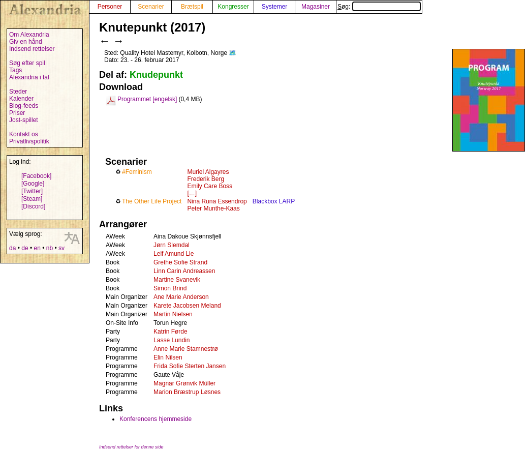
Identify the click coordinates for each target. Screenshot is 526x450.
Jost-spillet (23, 120)
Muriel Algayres (208, 171)
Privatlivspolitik (29, 141)
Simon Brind (170, 288)
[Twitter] (32, 191)
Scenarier (151, 6)
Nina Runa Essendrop (216, 201)
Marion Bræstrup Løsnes (187, 392)
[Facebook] (36, 175)
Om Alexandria (29, 34)
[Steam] (31, 198)
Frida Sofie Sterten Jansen (189, 366)
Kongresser (233, 6)
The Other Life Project (151, 201)
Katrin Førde (170, 331)
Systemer (275, 6)
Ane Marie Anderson (181, 297)
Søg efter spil (27, 63)
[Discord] (33, 206)
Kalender (21, 98)
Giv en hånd (25, 41)
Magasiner (315, 6)
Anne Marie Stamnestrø (185, 348)
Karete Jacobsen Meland (187, 305)
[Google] (32, 183)
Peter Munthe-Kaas (213, 208)
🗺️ (232, 52)
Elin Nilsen (167, 357)
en (37, 248)
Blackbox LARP (274, 201)
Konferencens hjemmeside (155, 419)
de (24, 248)
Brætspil (192, 6)
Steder (18, 91)
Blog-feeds (23, 105)
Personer (110, 6)
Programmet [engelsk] (147, 99)
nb (49, 248)
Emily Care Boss (209, 186)
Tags (15, 70)
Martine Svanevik (176, 279)
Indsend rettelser (31, 48)
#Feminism (137, 171)
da (12, 248)
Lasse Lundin (171, 340)
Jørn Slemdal (171, 245)
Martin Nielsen (173, 314)
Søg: (379, 6)
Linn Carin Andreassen (184, 271)
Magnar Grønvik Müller (184, 383)
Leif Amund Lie (173, 253)
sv (61, 248)
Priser (17, 112)
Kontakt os (23, 134)
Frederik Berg (205, 179)
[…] (192, 193)
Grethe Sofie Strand (180, 262)
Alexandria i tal (29, 77)
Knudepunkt (156, 75)
